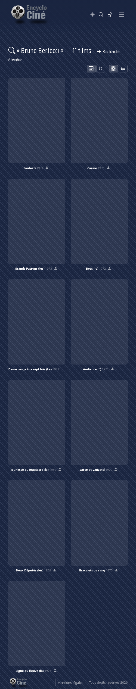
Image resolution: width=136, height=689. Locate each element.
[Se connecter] (109, 14)
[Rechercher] (101, 14)
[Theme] (92, 14)
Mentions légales (70, 682)
